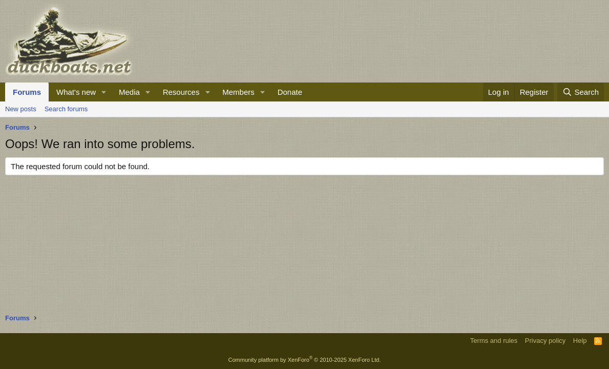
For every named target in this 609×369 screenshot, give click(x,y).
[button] (104, 92)
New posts (20, 109)
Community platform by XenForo (304, 360)
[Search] (580, 92)
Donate (290, 92)
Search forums (66, 109)
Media (129, 92)
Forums (27, 92)
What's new (76, 92)
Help (580, 340)
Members (238, 92)
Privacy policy (545, 340)
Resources (181, 92)
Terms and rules (493, 340)
